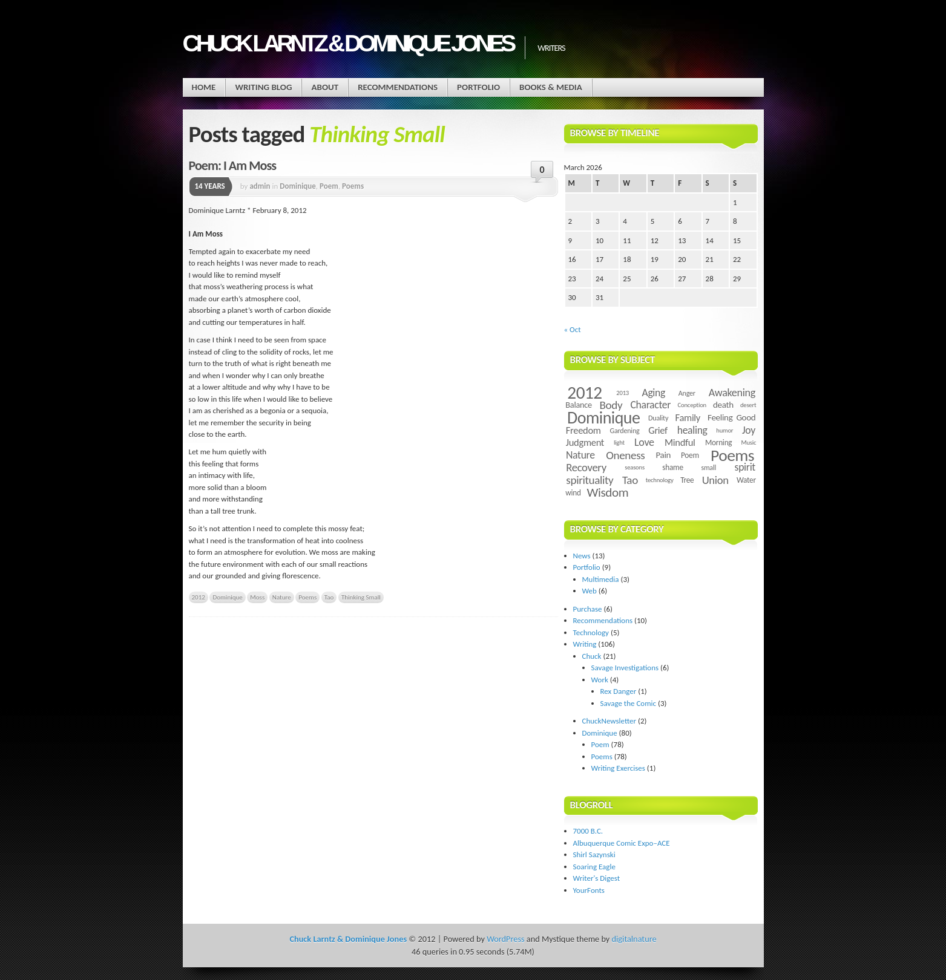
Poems (353, 186)
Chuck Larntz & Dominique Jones (348, 43)
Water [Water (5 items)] (746, 480)
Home (204, 87)
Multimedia (600, 579)
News (582, 555)
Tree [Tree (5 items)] (687, 480)
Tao (329, 597)
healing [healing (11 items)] (692, 430)
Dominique (298, 186)
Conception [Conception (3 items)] (692, 405)
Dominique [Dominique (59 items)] (603, 417)
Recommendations (398, 87)
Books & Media (550, 87)
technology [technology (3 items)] (660, 480)
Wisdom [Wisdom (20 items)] (607, 492)
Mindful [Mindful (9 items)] (680, 442)
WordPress (505, 938)
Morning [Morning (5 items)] (718, 442)
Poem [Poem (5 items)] (690, 455)
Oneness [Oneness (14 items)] (625, 455)
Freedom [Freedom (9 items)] (583, 430)
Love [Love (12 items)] (644, 442)
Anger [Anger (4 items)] (686, 392)
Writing (585, 643)
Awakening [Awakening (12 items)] (732, 392)
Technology (591, 632)
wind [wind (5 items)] (572, 493)
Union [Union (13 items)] (715, 480)
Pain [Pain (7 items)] (663, 454)
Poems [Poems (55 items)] (732, 455)
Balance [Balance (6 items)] (578, 404)
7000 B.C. (588, 830)
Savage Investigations (625, 667)
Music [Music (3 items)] (749, 442)
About (324, 87)
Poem (329, 186)
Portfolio (478, 87)
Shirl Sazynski (594, 854)
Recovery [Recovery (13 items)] (586, 467)
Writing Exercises (618, 768)
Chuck (592, 656)
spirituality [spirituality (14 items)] (589, 480)
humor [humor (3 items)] (724, 430)
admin (259, 186)
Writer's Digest (596, 878)
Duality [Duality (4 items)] (658, 417)
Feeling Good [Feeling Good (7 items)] (731, 417)
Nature (281, 597)
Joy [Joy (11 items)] (748, 430)
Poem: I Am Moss (233, 165)
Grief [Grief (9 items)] (657, 430)
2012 (198, 597)
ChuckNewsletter (609, 720)
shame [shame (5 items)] (672, 467)
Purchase (587, 608)
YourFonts (589, 890)
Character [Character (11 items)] (650, 404)
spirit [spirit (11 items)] (745, 467)
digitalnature (634, 938)
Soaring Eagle (594, 866)
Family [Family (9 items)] (687, 417)
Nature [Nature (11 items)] (580, 455)
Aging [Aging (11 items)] (653, 392)
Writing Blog (263, 87)
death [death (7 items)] (723, 404)
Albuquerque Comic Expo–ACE (621, 843)
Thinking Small (361, 597)
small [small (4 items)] (708, 467)
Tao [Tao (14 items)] (630, 480)
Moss (257, 597)
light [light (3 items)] (619, 442)
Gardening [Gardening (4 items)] (625, 430)
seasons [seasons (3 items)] (635, 467)
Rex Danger (618, 691)
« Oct (572, 329)
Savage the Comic (628, 703)
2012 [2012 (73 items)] (584, 392)
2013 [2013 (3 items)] (622, 393)
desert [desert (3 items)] (748, 405)
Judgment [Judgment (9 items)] (585, 442)
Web (589, 590)
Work (599, 679)
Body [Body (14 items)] (610, 405)
